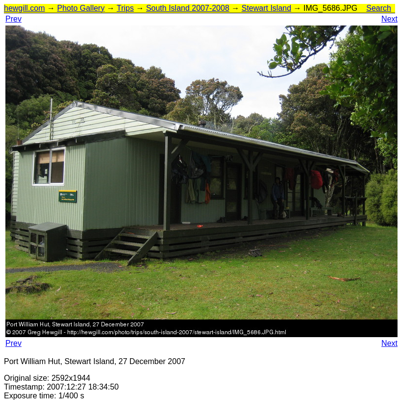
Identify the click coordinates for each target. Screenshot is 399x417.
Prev (13, 19)
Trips (125, 8)
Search (378, 8)
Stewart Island (266, 8)
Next (389, 19)
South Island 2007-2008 (187, 8)
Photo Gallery (80, 8)
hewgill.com (24, 8)
